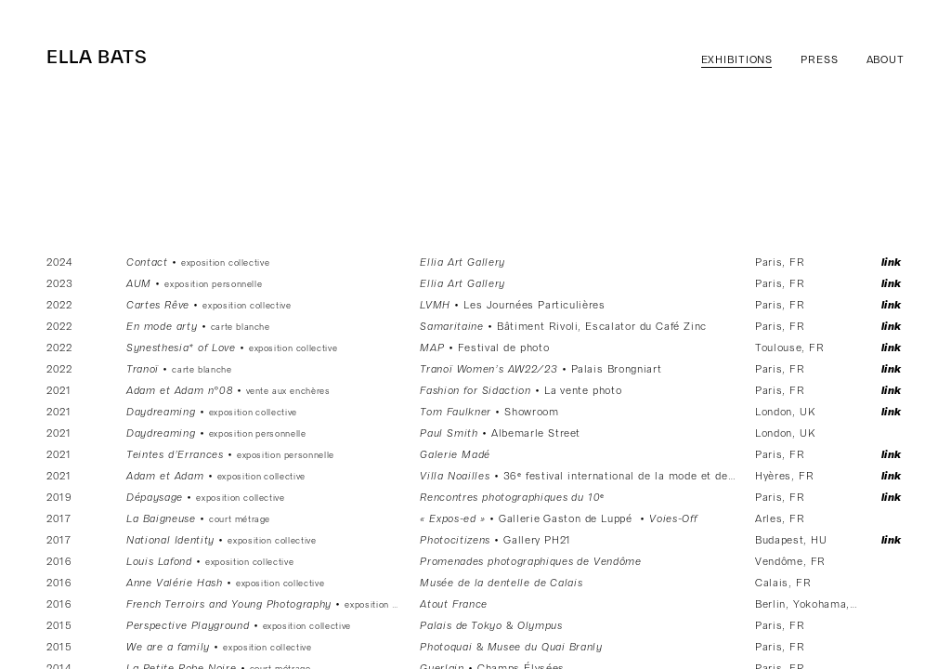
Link (892, 262)
